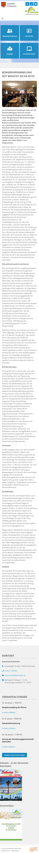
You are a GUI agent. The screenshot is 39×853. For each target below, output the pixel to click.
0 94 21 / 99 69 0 (11, 671)
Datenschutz (6, 851)
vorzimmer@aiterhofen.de (15, 675)
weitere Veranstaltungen (14, 755)
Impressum (15, 851)
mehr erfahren (8, 712)
